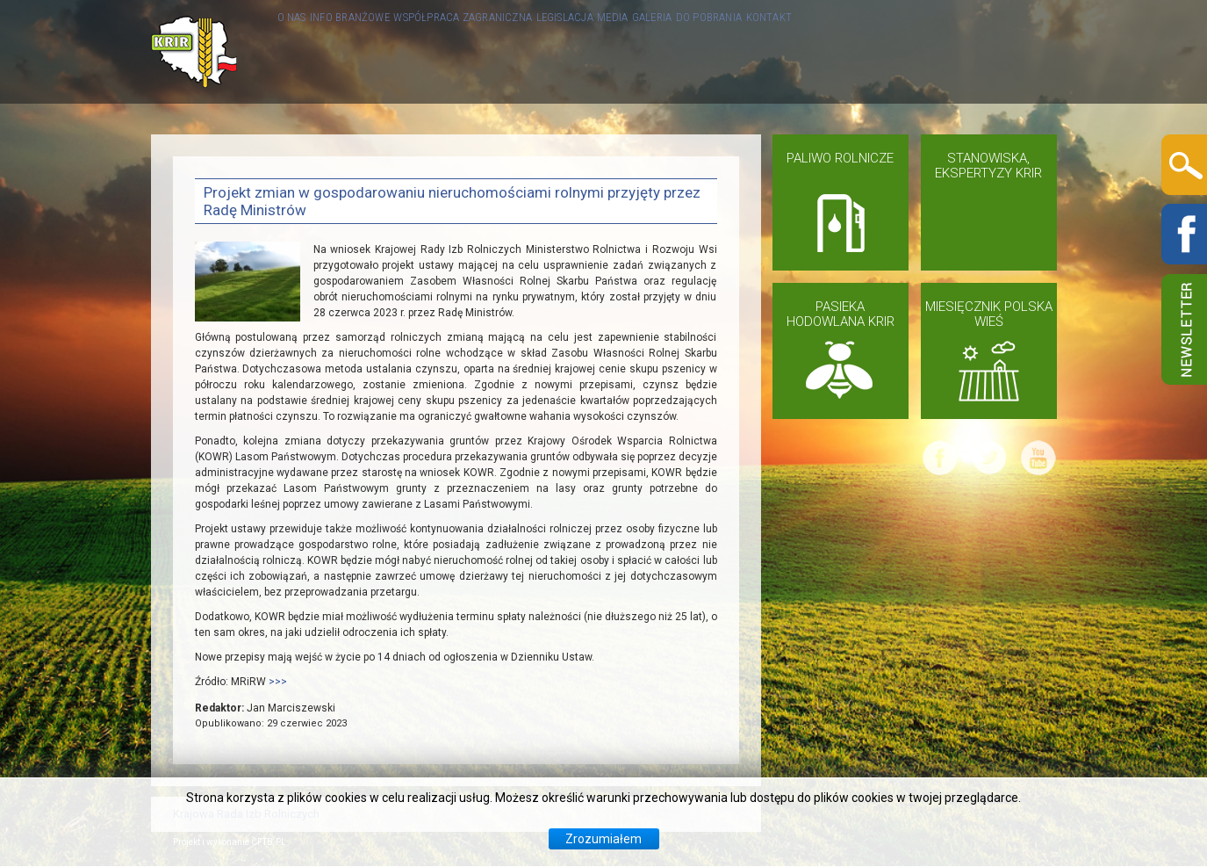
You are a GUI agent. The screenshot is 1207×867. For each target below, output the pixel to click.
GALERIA (831, 51)
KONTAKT (1007, 51)
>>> (278, 682)
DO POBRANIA (917, 51)
